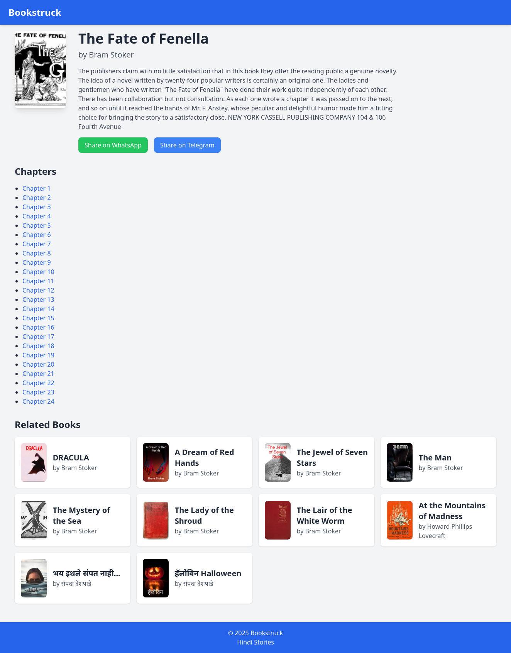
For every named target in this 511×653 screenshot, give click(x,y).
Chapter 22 (38, 383)
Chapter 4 (36, 216)
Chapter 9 (36, 262)
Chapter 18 (38, 346)
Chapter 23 (38, 392)
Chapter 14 (38, 309)
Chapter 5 (36, 225)
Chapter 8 (36, 253)
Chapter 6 (36, 234)
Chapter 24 (38, 401)
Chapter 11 (38, 281)
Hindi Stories (255, 642)
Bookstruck (34, 12)
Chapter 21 (38, 373)
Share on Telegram (187, 145)
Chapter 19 (38, 355)
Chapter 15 (38, 318)
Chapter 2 (36, 197)
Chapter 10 (38, 271)
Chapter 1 (36, 188)
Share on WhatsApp (113, 145)
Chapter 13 (38, 299)
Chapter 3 (36, 207)
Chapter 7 (36, 244)
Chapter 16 (38, 327)
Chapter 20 (38, 364)
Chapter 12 (38, 290)
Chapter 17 (38, 336)
